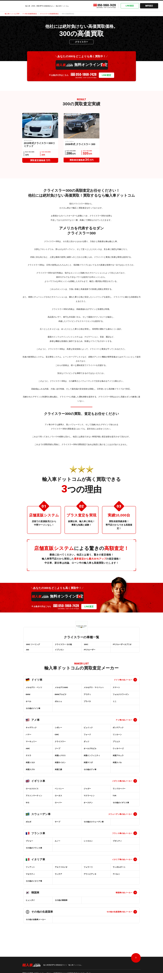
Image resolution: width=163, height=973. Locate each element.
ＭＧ (27, 806)
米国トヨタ (30, 766)
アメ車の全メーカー (124, 723)
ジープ (57, 752)
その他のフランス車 (34, 851)
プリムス (116, 745)
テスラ (28, 759)
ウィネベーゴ (118, 752)
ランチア (58, 877)
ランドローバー (119, 792)
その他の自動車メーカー (36, 923)
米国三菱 (58, 773)
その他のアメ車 (90, 773)
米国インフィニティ (92, 759)
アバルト (116, 877)
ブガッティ (117, 844)
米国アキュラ (118, 759)
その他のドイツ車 (33, 711)
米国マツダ (88, 766)
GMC (57, 738)
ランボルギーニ (119, 870)
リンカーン (117, 738)
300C (86, 645)
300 (27, 652)
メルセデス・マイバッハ (94, 690)
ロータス (58, 799)
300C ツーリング (33, 645)
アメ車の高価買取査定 (29, 14)
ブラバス (87, 704)
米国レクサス (60, 759)
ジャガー (87, 792)
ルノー (57, 844)
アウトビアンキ (90, 877)
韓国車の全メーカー (124, 896)
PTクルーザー (89, 652)
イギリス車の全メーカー (122, 784)
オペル (28, 704)
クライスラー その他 (63, 645)
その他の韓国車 (61, 903)
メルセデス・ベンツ (34, 690)
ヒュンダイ (30, 903)
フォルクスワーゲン (121, 697)
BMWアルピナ (61, 697)
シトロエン (88, 844)
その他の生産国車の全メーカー (119, 915)
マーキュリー (31, 745)
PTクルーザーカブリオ (122, 645)
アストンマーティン (34, 799)
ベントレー (59, 792)
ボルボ (28, 825)
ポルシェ (58, 704)
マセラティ (30, 877)
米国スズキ (30, 773)
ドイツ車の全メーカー (123, 683)
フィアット (30, 870)
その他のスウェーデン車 (94, 825)
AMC (28, 752)
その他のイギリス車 (121, 806)
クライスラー (60, 745)
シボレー (58, 731)
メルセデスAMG (61, 690)
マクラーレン (89, 799)
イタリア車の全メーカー (122, 863)
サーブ (57, 825)
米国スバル (117, 766)
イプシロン (59, 652)
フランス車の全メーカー (122, 836)
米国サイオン (60, 766)
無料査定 (149, 6)
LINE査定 (130, 6)
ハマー (28, 738)
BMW (28, 697)
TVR (114, 799)
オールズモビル (90, 752)
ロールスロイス (32, 792)
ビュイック (88, 731)
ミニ (114, 704)
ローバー (58, 806)
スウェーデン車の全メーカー (120, 817)
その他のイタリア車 (34, 884)
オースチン (88, 806)
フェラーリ (88, 870)
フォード (87, 738)
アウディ (87, 697)
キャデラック (31, 731)
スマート (116, 690)
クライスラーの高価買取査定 (49, 14)
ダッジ (86, 745)
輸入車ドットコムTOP (12, 14)
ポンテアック (118, 731)
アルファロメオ (61, 870)
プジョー (29, 844)
